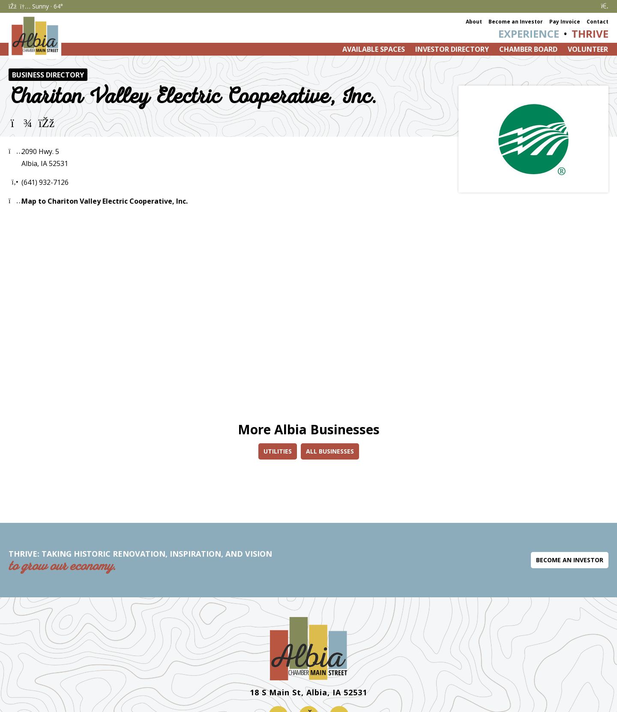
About (474, 21)
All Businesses (330, 451)
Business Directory (48, 75)
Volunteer (588, 49)
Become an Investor (515, 21)
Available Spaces (373, 49)
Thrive (590, 34)
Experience (528, 34)
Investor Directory (452, 49)
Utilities (278, 451)
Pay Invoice (564, 21)
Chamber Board (528, 49)
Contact (597, 21)
